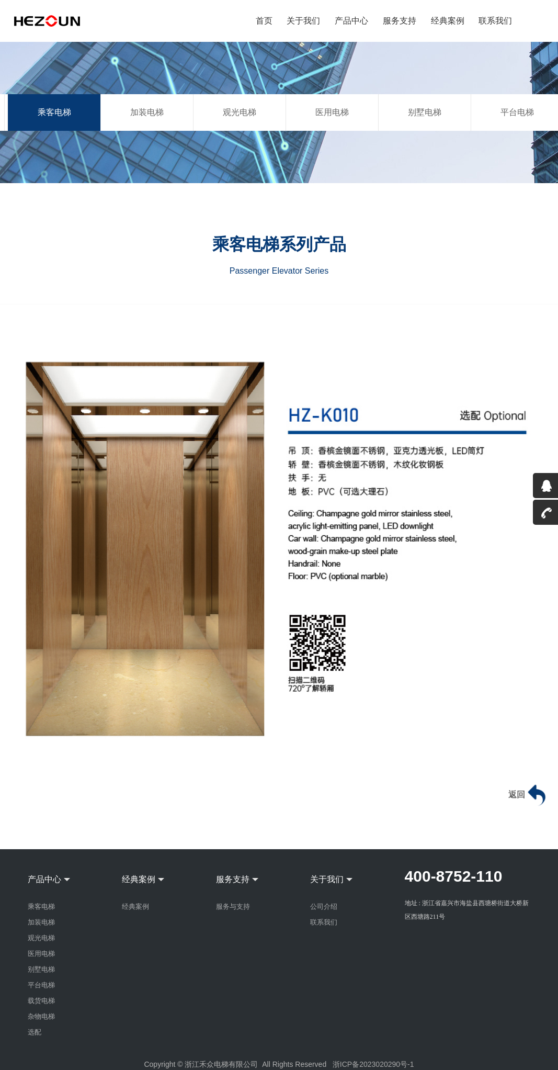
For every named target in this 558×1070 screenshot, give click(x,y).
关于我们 (304, 20)
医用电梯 (332, 112)
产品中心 (352, 20)
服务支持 (399, 20)
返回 (528, 795)
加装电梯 (147, 112)
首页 (264, 20)
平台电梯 (41, 985)
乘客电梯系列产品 (279, 244)
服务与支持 (233, 906)
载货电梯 (41, 1001)
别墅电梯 (424, 112)
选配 (34, 1032)
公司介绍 (323, 906)
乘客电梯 (54, 112)
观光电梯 (239, 112)
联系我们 (495, 20)
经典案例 (447, 20)
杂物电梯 (41, 1016)
